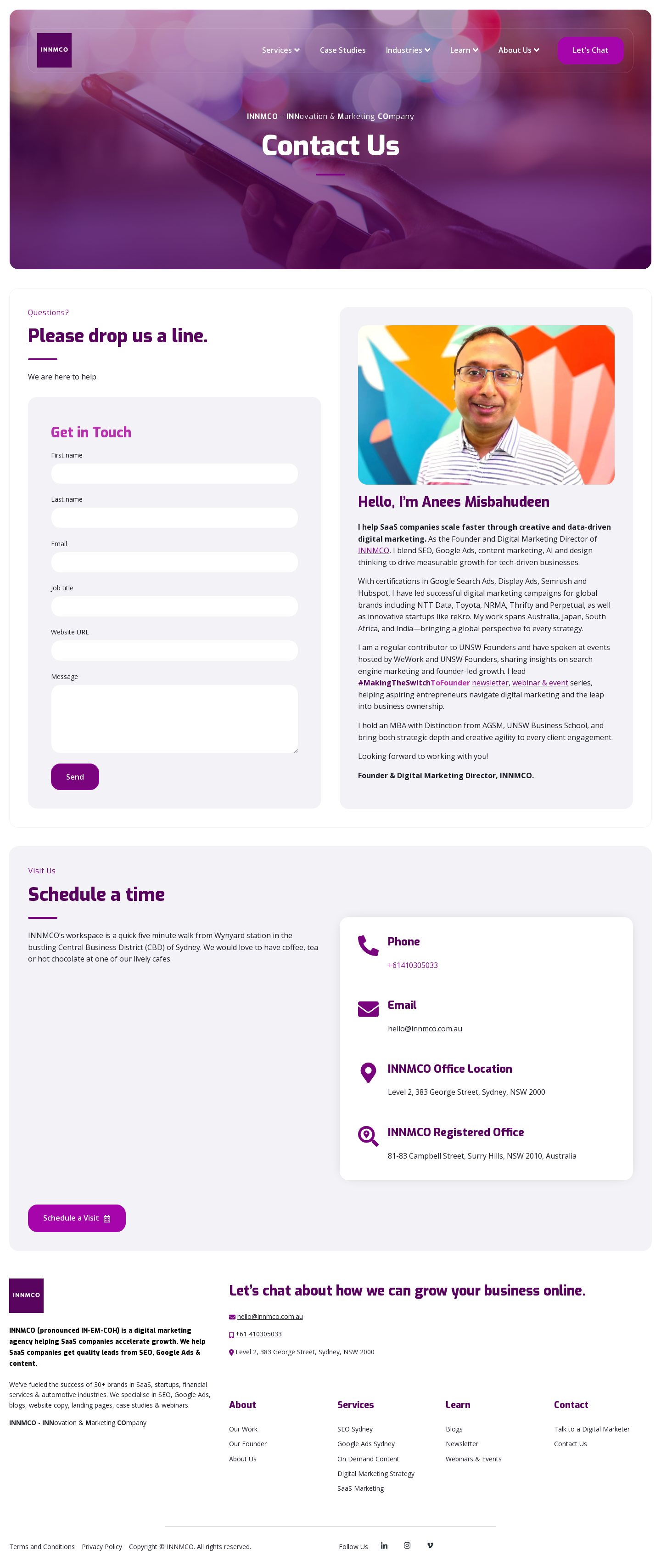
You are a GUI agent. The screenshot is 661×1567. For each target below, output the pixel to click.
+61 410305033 (258, 1333)
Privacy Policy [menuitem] (102, 1546)
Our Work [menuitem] (243, 1429)
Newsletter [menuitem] (462, 1443)
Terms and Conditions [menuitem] (42, 1546)
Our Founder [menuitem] (248, 1443)
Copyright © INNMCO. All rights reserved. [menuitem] (190, 1546)
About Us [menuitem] (243, 1458)
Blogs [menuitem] (454, 1429)
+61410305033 (413, 965)
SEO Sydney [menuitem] (355, 1429)
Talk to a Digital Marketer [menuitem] (592, 1429)
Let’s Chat (591, 50)
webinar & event (540, 683)
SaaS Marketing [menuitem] (360, 1488)
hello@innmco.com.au (270, 1316)
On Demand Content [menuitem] (368, 1458)
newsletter (490, 683)
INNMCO (373, 550)
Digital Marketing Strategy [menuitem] (376, 1473)
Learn (460, 50)
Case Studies (343, 50)
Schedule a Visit (77, 1218)
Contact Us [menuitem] (570, 1443)
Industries (404, 50)
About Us (515, 50)
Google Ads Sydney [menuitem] (366, 1443)
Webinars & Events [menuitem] (474, 1458)
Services (277, 50)
